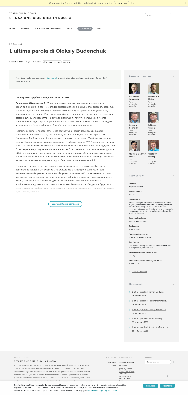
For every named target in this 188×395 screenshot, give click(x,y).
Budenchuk (52, 78)
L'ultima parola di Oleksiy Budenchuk (149, 309)
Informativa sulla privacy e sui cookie (102, 390)
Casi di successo (139, 272)
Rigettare (167, 386)
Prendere (150, 386)
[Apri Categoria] (173, 362)
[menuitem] (12, 29)
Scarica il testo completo (65, 204)
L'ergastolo (123, 365)
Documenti (85, 28)
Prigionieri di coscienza (48, 28)
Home (12, 28)
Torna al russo (121, 3)
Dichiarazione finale (52, 62)
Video (70, 28)
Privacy (113, 365)
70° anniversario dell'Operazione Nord (125, 378)
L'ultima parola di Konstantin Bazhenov (150, 327)
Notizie (25, 28)
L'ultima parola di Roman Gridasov (148, 292)
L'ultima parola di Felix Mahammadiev (149, 301)
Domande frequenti (126, 362)
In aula (67, 62)
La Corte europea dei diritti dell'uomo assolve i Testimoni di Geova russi (126, 371)
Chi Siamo (112, 362)
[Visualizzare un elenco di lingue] (133, 3)
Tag (99, 28)
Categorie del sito (153, 362)
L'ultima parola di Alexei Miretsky (147, 318)
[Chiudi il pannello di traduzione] (186, 3)
